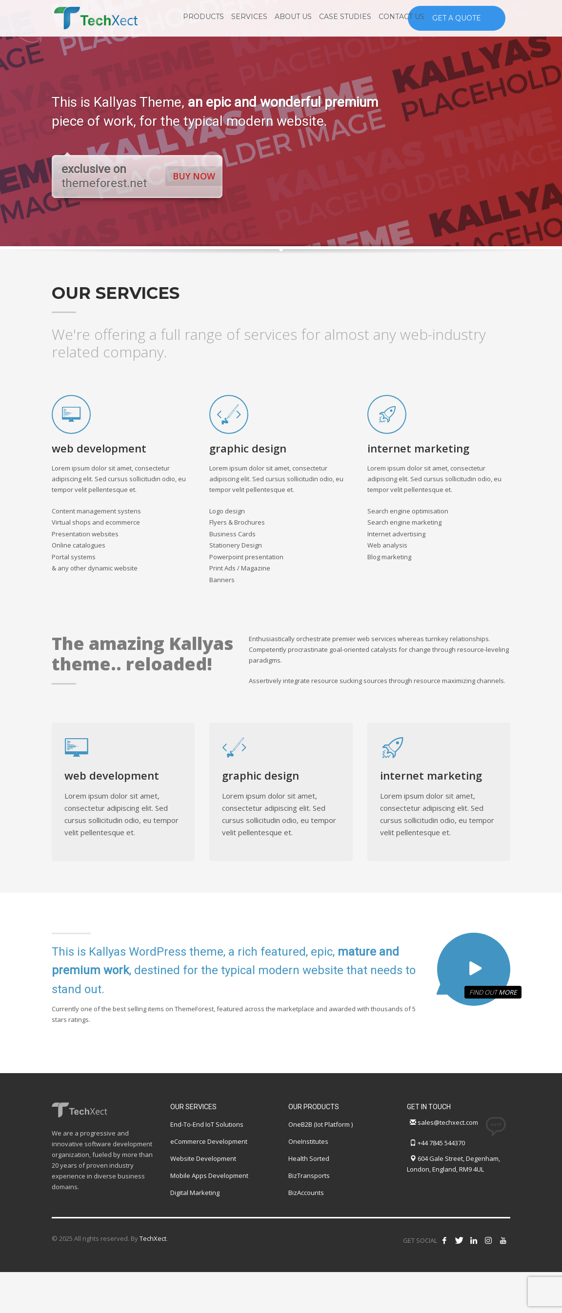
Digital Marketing (195, 1192)
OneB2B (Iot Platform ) (320, 1124)
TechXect (153, 1238)
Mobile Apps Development (209, 1175)
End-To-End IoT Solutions (206, 1124)
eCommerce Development (208, 1141)
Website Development (203, 1158)
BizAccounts (306, 1192)
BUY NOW (194, 176)
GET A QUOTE (456, 18)
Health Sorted (308, 1158)
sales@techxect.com (448, 1122)
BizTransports (309, 1175)
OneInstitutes (308, 1141)
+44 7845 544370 (441, 1142)
